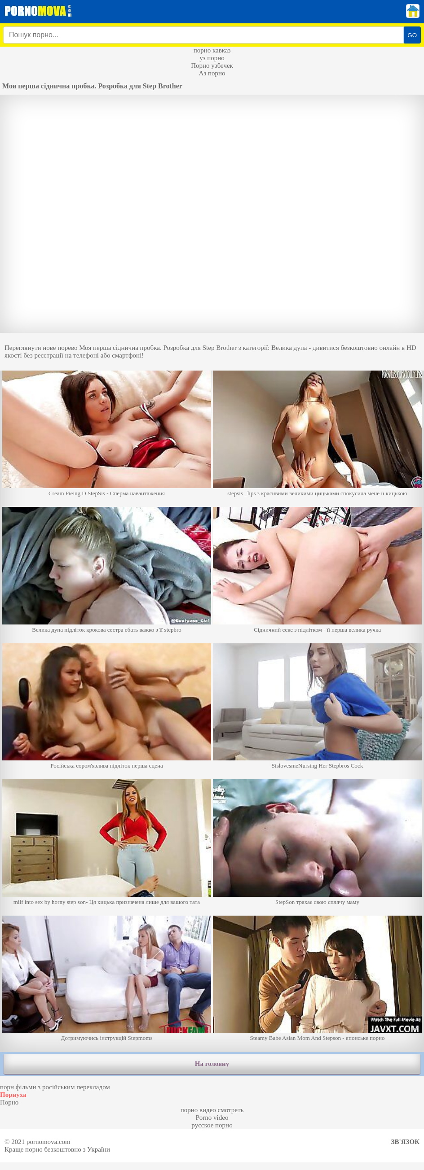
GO (412, 35)
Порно (9, 1102)
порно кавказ (212, 50)
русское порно (211, 1125)
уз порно (212, 57)
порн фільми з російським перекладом (55, 1087)
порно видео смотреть (212, 1109)
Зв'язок (405, 1141)
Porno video (212, 1117)
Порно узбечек (212, 65)
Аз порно (212, 73)
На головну (212, 1063)
